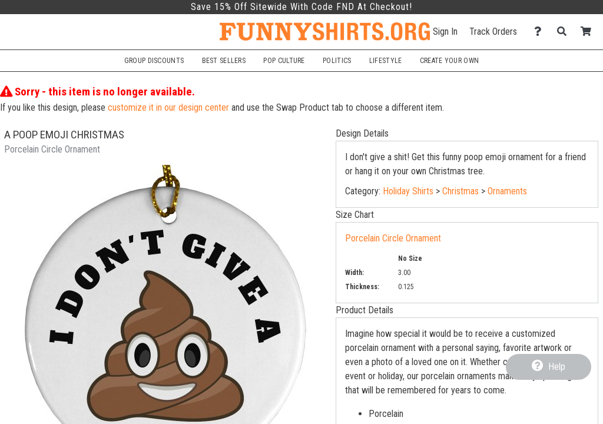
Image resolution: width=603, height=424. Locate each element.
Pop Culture (283, 61)
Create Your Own (449, 61)
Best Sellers (224, 61)
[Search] (565, 31)
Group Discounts (154, 61)
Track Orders (493, 31)
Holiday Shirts (408, 191)
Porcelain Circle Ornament (393, 238)
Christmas (460, 191)
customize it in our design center (168, 107)
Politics (337, 61)
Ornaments (507, 191)
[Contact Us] (541, 31)
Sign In (445, 31)
